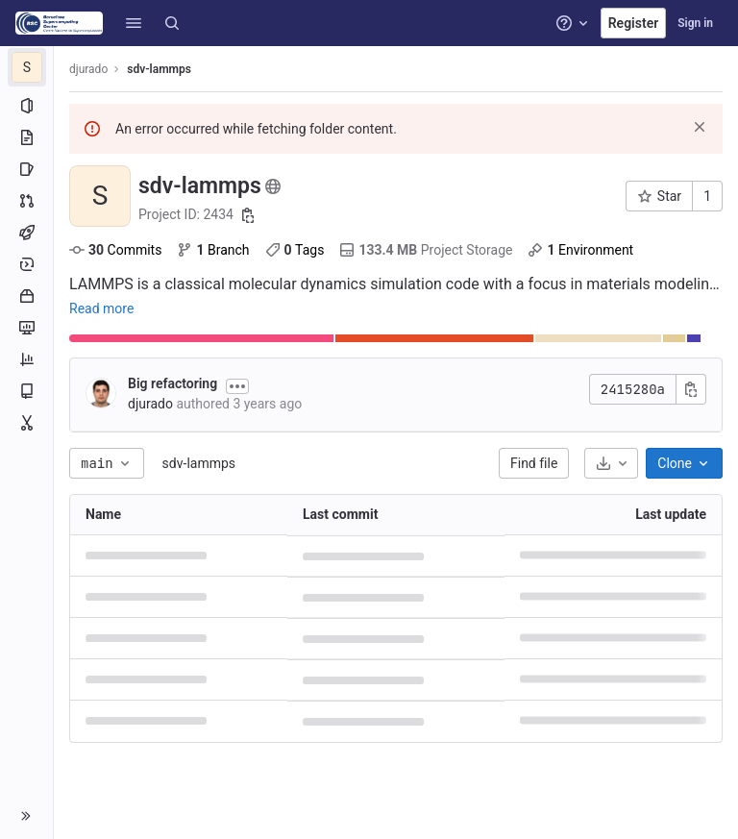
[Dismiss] (699, 126)
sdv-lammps (198, 463)
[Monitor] (26, 327)
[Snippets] (26, 422)
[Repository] (26, 137)
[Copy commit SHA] (691, 389)
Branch (213, 250)
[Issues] (26, 169)
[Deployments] (26, 264)
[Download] (611, 463)
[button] (133, 23)
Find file (533, 463)
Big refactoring (172, 383)
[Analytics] (26, 359)
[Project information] (26, 105)
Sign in (695, 23)
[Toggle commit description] (237, 386)
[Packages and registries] (26, 296)
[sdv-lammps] (27, 67)
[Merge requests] (26, 200)
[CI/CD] (26, 232)
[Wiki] (26, 391)
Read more (101, 308)
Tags (295, 250)
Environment (580, 250)
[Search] (172, 23)
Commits (115, 250)
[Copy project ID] (247, 215)
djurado (88, 69)
